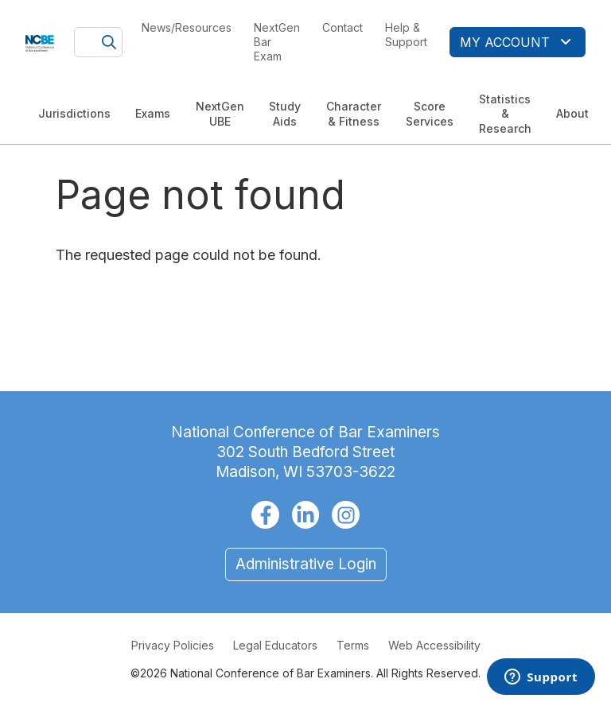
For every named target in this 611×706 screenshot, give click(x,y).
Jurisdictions (74, 113)
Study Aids (285, 113)
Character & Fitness (353, 113)
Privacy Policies (172, 645)
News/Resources (187, 27)
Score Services (429, 113)
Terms (353, 645)
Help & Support (406, 34)
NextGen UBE (220, 113)
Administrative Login (305, 564)
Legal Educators (275, 645)
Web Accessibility (434, 645)
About (572, 113)
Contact (342, 27)
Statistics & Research (505, 113)
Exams (152, 113)
